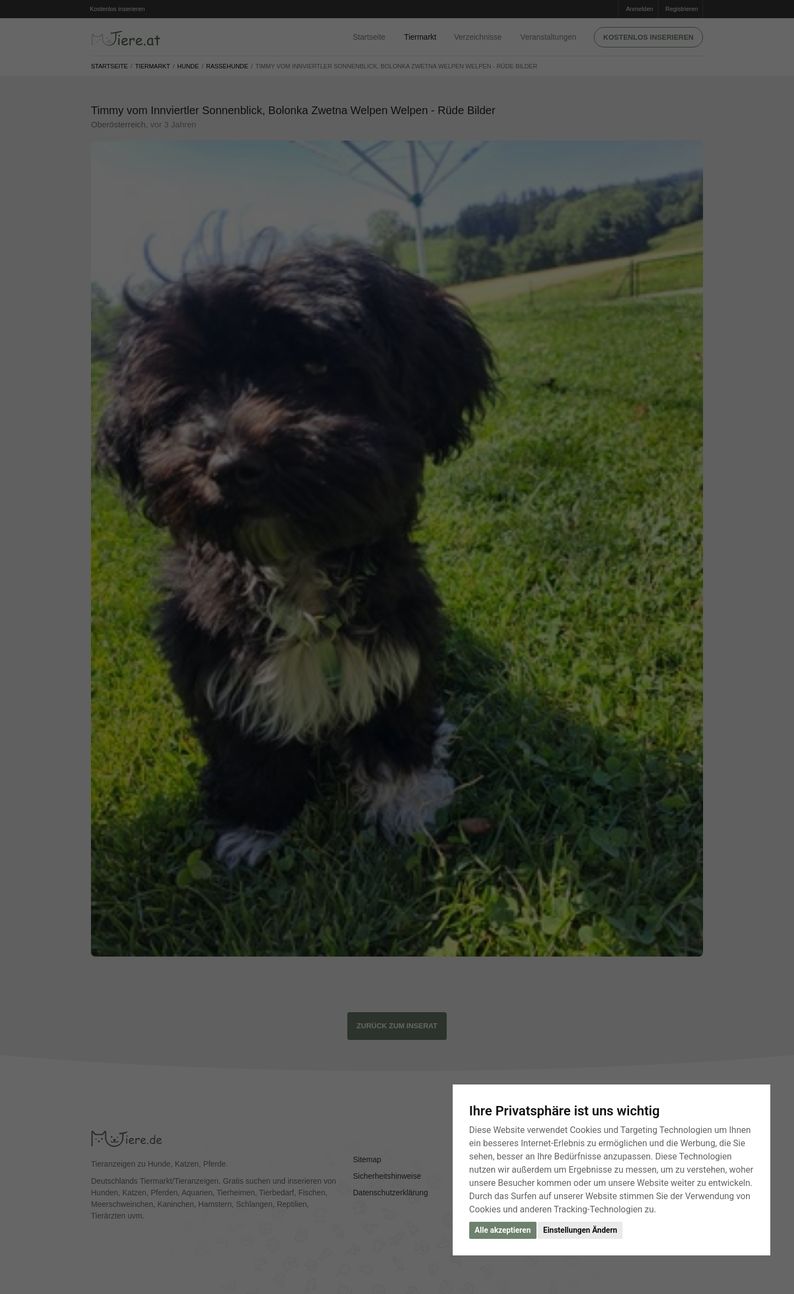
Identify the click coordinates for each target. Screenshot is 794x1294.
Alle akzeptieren (503, 1230)
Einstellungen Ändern (580, 1230)
